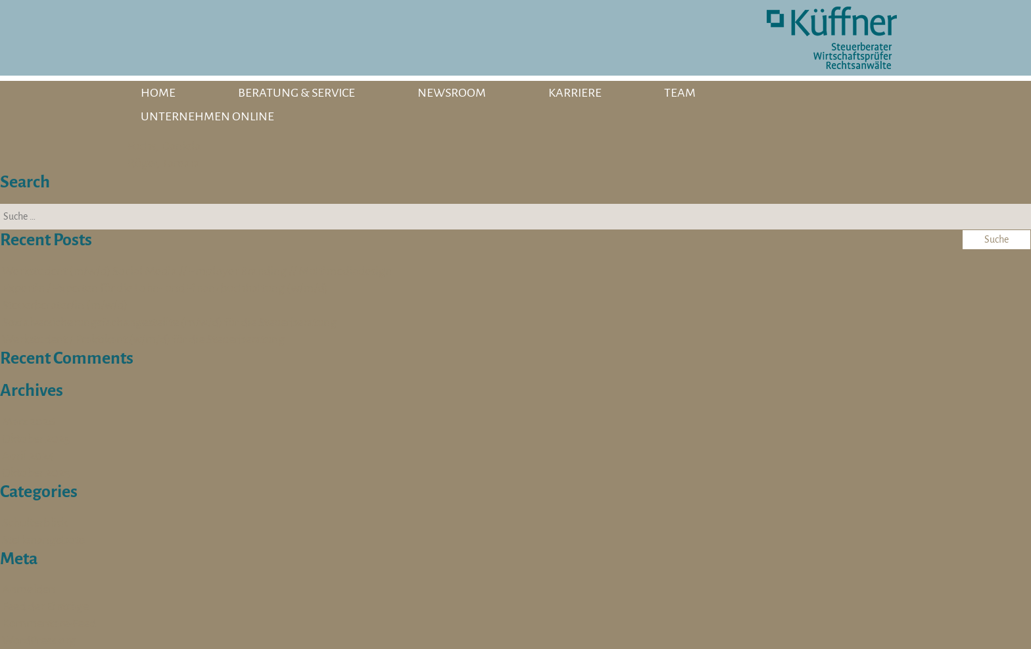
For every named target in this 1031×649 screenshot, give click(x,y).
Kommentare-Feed (49, 623)
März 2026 (28, 421)
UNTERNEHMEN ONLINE (207, 116)
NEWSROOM (452, 92)
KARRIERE (575, 92)
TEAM (680, 92)
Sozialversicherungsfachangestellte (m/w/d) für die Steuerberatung (169, 322)
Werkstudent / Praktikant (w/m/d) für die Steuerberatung (143, 339)
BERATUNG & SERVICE (296, 92)
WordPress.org (39, 640)
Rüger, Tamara (164, 163)
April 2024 (28, 455)
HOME (158, 92)
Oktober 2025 (36, 438)
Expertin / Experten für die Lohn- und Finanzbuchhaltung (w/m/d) (165, 288)
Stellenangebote (43, 539)
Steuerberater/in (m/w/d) (65, 305)
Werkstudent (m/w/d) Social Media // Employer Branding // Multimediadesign (197, 270)
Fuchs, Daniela (164, 146)
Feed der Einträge (45, 606)
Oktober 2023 (36, 472)
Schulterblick (35, 522)
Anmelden (28, 589)
